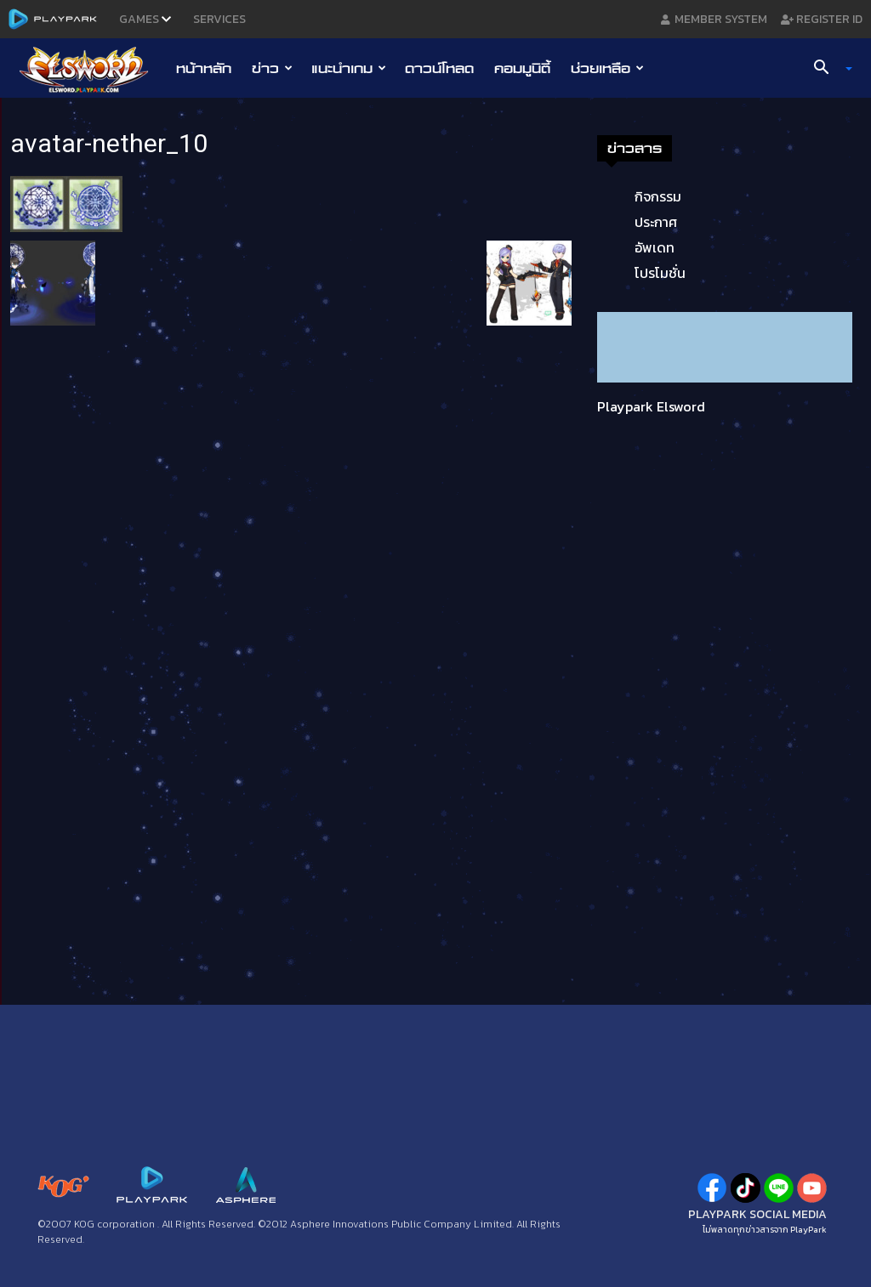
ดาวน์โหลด (439, 68)
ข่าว (272, 68)
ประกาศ (656, 222)
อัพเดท (655, 247)
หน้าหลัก (203, 68)
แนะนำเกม (348, 68)
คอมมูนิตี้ (522, 68)
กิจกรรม (658, 196)
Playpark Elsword (651, 406)
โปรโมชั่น (660, 273)
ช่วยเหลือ (607, 68)
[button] (826, 69)
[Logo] (92, 68)
